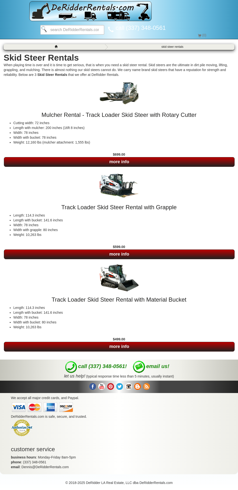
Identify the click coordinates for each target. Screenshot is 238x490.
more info (119, 161)
